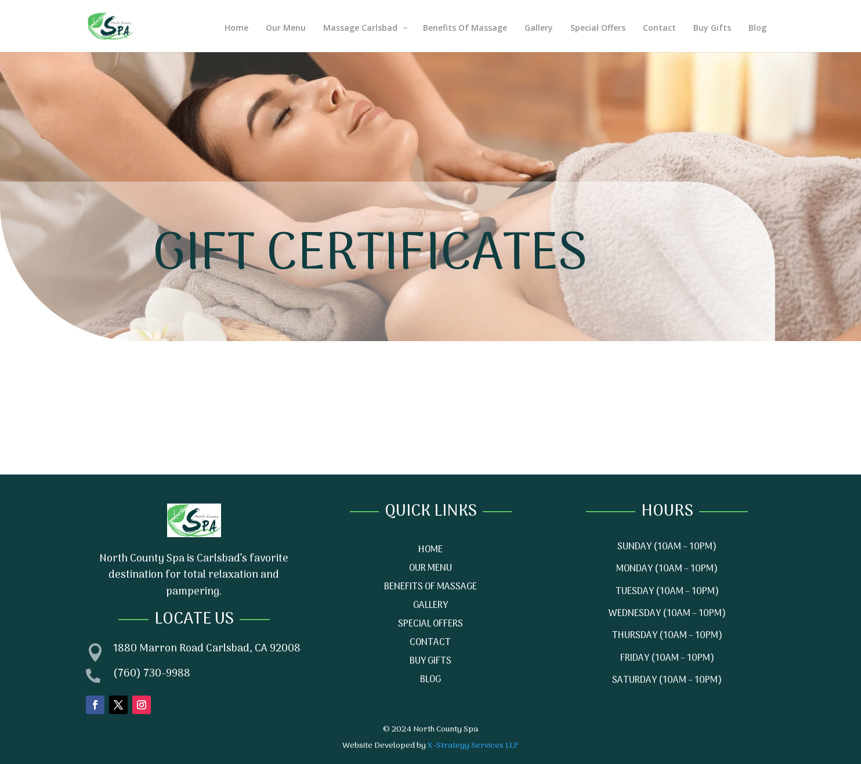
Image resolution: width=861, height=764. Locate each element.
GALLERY (430, 605)
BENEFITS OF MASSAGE (430, 587)
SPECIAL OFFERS (430, 624)
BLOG (430, 679)
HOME (430, 549)
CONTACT (430, 642)
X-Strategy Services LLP (473, 745)
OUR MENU (430, 568)
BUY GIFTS (430, 661)
